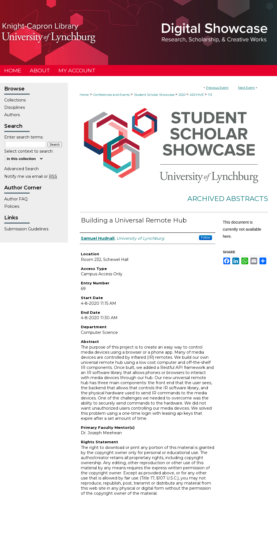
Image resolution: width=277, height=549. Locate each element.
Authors (12, 114)
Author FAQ (16, 199)
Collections (15, 100)
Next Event (246, 88)
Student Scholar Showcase (154, 95)
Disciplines (14, 107)
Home (84, 95)
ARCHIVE (197, 95)
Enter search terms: (23, 137)
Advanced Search (21, 168)
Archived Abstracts (227, 198)
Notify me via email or (30, 176)
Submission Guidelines (26, 229)
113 (210, 95)
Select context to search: (28, 151)
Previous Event (217, 88)
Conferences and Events (112, 95)
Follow (205, 237)
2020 (182, 95)
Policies (11, 206)
